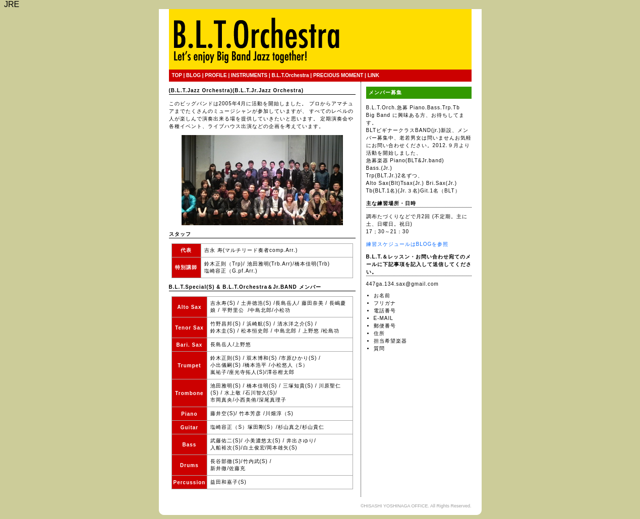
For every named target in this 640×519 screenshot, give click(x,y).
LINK (373, 75)
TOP (177, 75)
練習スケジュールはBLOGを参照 (407, 244)
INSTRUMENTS (249, 75)
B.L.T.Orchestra (290, 75)
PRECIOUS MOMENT (338, 75)
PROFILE (215, 75)
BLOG (193, 75)
